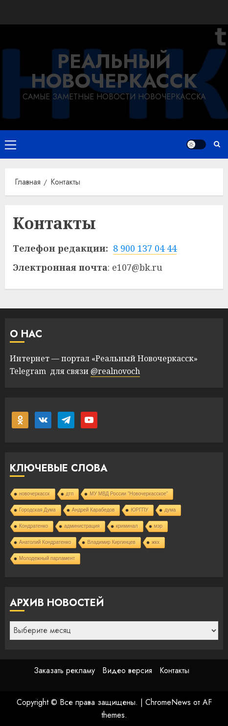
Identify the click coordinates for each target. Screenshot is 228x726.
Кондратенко (33, 526)
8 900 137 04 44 (145, 248)
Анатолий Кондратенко (45, 542)
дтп (70, 493)
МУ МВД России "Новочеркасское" (129, 493)
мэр (158, 526)
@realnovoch (115, 371)
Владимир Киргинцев (111, 542)
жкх (156, 542)
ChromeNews (168, 702)
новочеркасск (34, 493)
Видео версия (127, 670)
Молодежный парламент (47, 558)
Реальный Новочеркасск (114, 71)
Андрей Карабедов (93, 510)
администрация (81, 526)
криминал (127, 526)
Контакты (174, 670)
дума (170, 510)
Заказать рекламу (64, 670)
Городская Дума (37, 510)
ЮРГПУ (139, 510)
